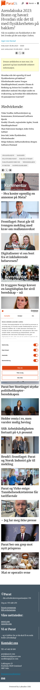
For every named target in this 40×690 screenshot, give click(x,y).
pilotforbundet (9, 159)
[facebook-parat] (4, 678)
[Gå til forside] (11, 3)
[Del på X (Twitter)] (20, 53)
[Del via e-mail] (23, 53)
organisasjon (8, 155)
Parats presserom (8, 608)
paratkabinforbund (11, 162)
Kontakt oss (9, 643)
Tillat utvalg (20, 373)
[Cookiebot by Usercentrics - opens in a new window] (31, 311)
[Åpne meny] (38, 3)
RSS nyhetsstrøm (8, 610)
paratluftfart (26, 159)
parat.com (5, 621)
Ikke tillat (20, 377)
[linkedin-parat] (2, 678)
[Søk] (23, 3)
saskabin (21, 155)
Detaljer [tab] (20, 315)
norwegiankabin (19, 165)
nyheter (6, 165)
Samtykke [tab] (7, 315)
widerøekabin (29, 162)
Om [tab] (33, 315)
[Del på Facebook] (16, 53)
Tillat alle (20, 368)
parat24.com (6, 624)
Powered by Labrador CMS (20, 687)
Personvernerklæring (10, 674)
